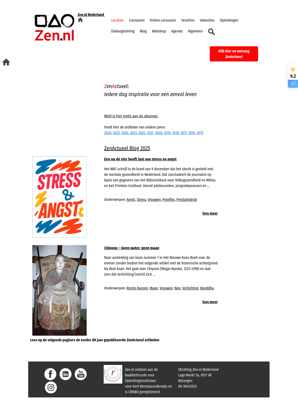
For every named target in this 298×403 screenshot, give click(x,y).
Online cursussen (163, 20)
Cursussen (137, 20)
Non (177, 288)
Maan (154, 288)
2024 (124, 133)
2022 (141, 133)
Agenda (176, 31)
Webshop (159, 31)
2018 (175, 133)
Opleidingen (229, 20)
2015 (200, 133)
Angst (131, 199)
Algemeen (195, 31)
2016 (191, 133)
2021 (150, 133)
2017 (184, 133)
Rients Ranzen (137, 288)
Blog (143, 31)
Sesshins (188, 20)
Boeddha (207, 288)
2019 (167, 133)
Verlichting (190, 288)
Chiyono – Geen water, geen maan (131, 248)
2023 (133, 133)
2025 (116, 133)
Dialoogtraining (123, 31)
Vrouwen (154, 199)
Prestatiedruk (187, 199)
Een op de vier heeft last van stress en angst (140, 159)
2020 (158, 133)
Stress (141, 199)
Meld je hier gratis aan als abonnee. (131, 116)
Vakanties (207, 20)
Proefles (168, 199)
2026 (107, 133)
